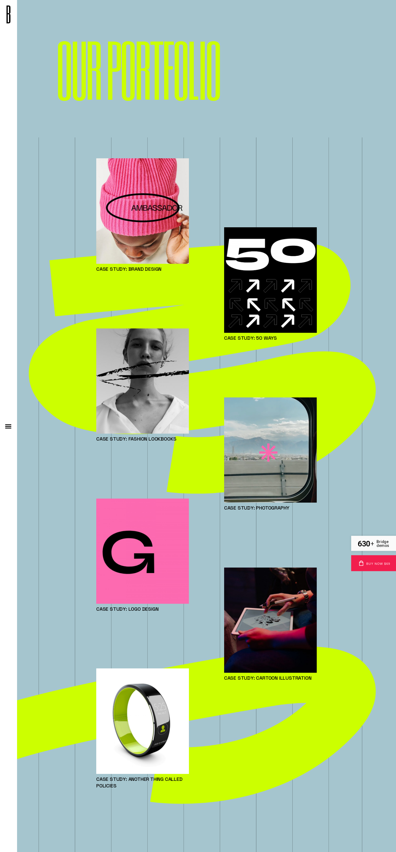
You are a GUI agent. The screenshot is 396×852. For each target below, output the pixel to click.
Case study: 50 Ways (250, 338)
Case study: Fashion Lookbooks (136, 439)
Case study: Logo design (127, 609)
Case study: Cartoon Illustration (268, 678)
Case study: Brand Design (128, 269)
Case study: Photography (256, 508)
